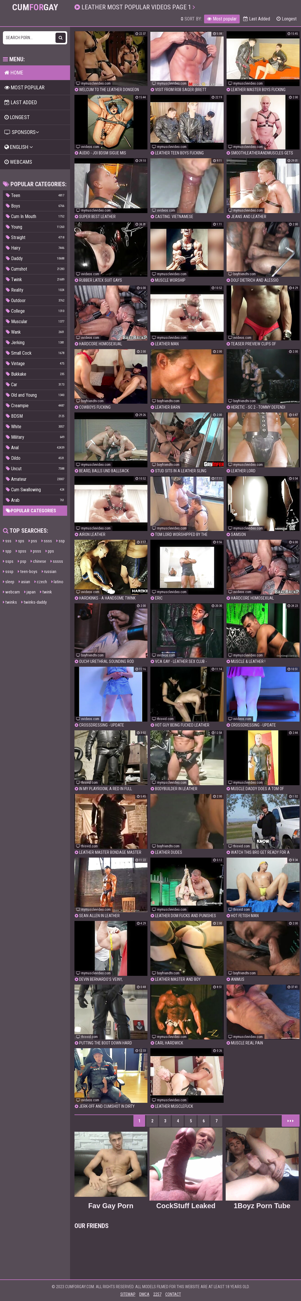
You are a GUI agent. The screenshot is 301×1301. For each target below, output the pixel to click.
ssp (60, 541)
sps (20, 541)
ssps (8, 561)
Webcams (18, 162)
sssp (8, 571)
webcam (11, 592)
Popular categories (31, 510)
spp (7, 551)
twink (46, 592)
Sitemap (127, 1294)
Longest (286, 19)
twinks (10, 602)
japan (30, 592)
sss (7, 541)
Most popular (222, 19)
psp (22, 561)
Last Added (256, 19)
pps (50, 551)
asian (24, 581)
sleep (8, 581)
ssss (46, 541)
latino (57, 581)
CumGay (35, 7)
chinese (38, 561)
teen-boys (27, 571)
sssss (57, 561)
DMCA (144, 1294)
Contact (173, 1294)
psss (36, 551)
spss (21, 551)
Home (13, 72)
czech (40, 581)
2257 (157, 1294)
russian (49, 571)
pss (33, 541)
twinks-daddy (34, 602)
